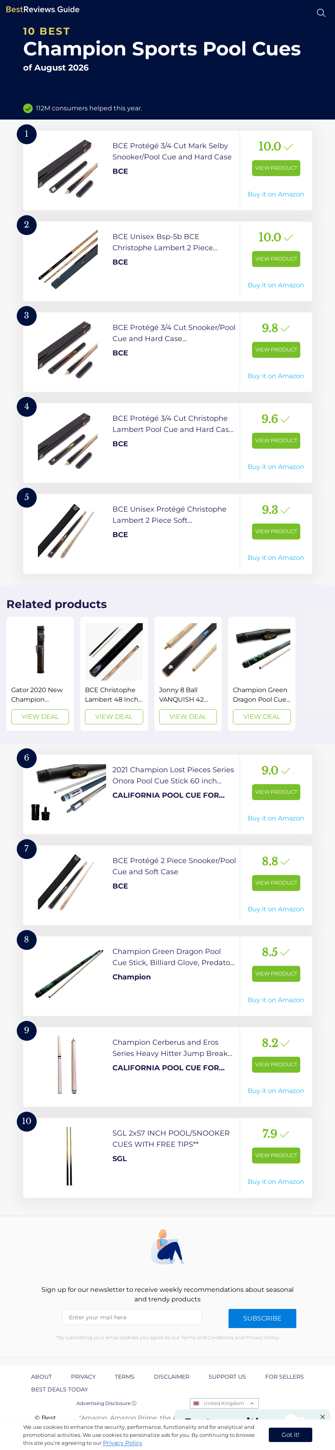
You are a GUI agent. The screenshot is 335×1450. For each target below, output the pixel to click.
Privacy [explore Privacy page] (83, 1376)
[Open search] (321, 13)
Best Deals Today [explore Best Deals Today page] (59, 1389)
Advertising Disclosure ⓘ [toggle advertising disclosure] (106, 1403)
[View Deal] (40, 674)
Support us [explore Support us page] (227, 1376)
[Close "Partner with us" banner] (322, 1417)
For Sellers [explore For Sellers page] (284, 1376)
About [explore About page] (41, 1376)
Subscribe (262, 1318)
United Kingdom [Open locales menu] (223, 1403)
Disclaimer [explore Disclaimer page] (171, 1376)
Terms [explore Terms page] (124, 1376)
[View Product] (167, 170)
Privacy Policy (122, 1442)
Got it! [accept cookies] (291, 1434)
